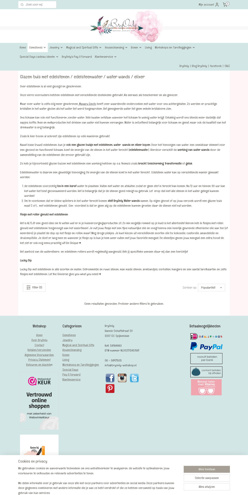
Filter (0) (34, 287)
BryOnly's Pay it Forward (77, 57)
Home (23, 47)
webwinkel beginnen (128, 488)
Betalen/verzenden (39, 350)
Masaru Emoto (87, 104)
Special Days (70, 370)
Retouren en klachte (38, 365)
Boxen (136, 47)
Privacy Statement (39, 360)
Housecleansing (116, 47)
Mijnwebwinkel (153, 488)
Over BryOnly (39, 340)
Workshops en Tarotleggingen (175, 47)
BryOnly (184, 66)
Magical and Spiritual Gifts (84, 47)
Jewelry (56, 47)
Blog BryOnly (199, 66)
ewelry (68, 340)
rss (117, 488)
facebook (216, 66)
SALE (227, 66)
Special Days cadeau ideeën (39, 57)
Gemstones (37, 47)
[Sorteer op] (211, 287)
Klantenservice (106, 57)
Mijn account (209, 4)
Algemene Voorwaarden (39, 355)
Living (148, 47)
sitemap (111, 488)
